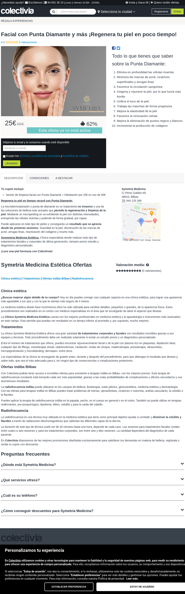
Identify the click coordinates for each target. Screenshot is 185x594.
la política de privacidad (46, 155)
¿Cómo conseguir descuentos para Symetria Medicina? (92, 510)
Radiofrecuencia (82, 278)
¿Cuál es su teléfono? (92, 495)
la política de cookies (75, 155)
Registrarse (161, 11)
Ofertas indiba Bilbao (56, 278)
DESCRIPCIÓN (13, 178)
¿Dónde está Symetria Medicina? (92, 464)
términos (24, 155)
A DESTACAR (64, 178)
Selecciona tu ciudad (116, 12)
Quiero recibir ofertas (165, 2)
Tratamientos (31, 278)
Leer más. (132, 578)
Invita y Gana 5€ (137, 2)
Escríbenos (33, 2)
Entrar (177, 11)
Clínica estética (11, 278)
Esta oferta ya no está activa (64, 130)
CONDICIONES (39, 178)
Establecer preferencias (69, 586)
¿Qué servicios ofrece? (92, 479)
